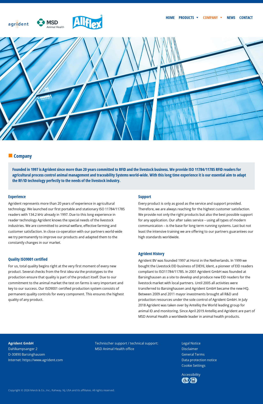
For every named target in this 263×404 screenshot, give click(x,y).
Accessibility (191, 374)
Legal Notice (191, 343)
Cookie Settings (193, 366)
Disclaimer (190, 349)
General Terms (193, 354)
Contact (246, 17)
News (231, 17)
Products (186, 17)
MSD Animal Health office (114, 349)
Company (210, 17)
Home (170, 17)
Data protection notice (199, 360)
